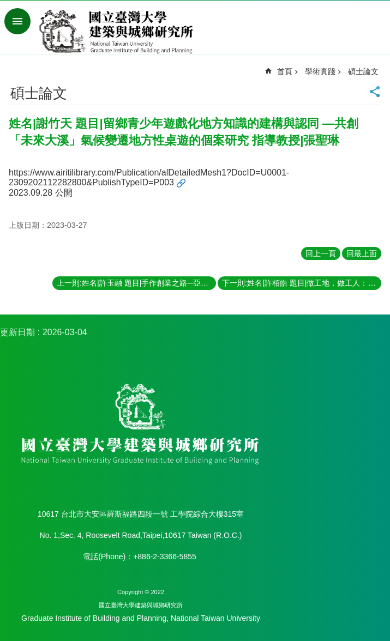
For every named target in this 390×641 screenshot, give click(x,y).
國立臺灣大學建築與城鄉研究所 (118, 32)
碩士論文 (363, 71)
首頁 (284, 71)
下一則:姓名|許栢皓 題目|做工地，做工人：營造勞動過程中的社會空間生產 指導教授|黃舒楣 (301, 283)
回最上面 (361, 253)
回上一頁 (320, 253)
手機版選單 (17, 21)
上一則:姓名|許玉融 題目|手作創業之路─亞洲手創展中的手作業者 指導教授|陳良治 (136, 283)
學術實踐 (320, 71)
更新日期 (17, 332)
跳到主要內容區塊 (5, 5)
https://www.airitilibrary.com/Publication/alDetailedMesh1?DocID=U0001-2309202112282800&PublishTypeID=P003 (149, 177)
